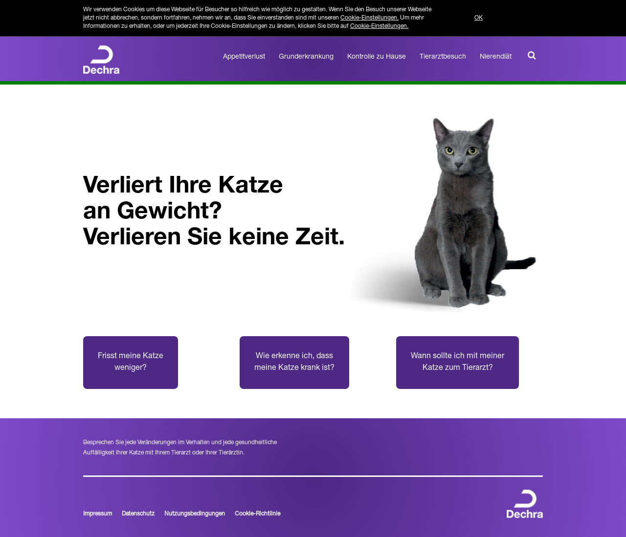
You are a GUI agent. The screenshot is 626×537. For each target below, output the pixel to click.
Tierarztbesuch (443, 57)
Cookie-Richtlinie (257, 514)
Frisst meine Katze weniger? (130, 362)
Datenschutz (138, 514)
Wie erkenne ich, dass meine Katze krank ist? (294, 362)
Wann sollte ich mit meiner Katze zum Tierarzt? (457, 362)
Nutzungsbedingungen (194, 514)
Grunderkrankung (306, 57)
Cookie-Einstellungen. (369, 18)
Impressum (97, 514)
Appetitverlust (244, 57)
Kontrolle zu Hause (376, 57)
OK (478, 18)
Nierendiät (496, 57)
